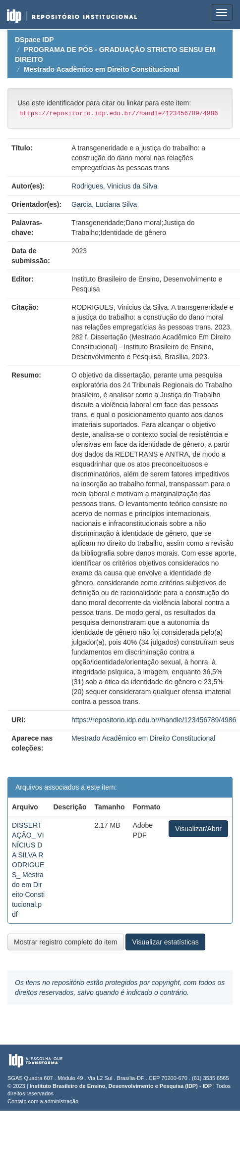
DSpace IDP (34, 40)
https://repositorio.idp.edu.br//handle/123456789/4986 (153, 720)
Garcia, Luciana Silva (104, 204)
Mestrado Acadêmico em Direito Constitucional (102, 69)
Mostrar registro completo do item (66, 942)
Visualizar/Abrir (198, 829)
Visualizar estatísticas (165, 942)
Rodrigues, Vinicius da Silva (114, 186)
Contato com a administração (42, 1101)
